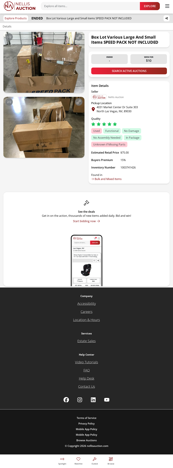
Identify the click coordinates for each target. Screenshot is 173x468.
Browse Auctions (86, 440)
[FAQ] (86, 370)
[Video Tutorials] (86, 362)
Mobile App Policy (86, 429)
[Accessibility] (86, 303)
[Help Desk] (86, 378)
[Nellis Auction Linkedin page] (93, 399)
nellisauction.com (97, 446)
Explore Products (16, 18)
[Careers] (86, 311)
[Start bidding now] (86, 221)
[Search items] (92, 6)
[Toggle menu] (167, 6)
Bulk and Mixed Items (106, 179)
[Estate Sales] (86, 341)
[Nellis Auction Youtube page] (106, 399)
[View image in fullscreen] (78, 37)
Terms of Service (86, 418)
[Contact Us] (86, 386)
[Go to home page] (19, 6)
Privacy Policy (86, 423)
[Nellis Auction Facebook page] (66, 399)
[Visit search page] (111, 460)
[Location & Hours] (86, 319)
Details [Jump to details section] (7, 26)
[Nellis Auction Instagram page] (79, 399)
